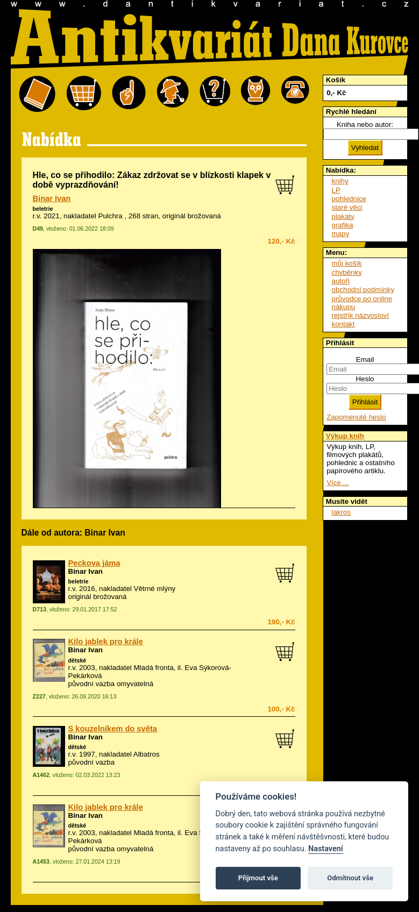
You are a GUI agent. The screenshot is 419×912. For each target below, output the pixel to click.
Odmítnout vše (350, 878)
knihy (340, 181)
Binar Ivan (52, 198)
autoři (341, 281)
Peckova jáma (94, 563)
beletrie (43, 208)
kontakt (343, 324)
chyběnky (347, 272)
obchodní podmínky (363, 290)
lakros (341, 512)
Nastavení (325, 848)
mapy (341, 234)
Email (365, 359)
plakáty (343, 216)
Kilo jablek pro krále (105, 641)
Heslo (365, 379)
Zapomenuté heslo (356, 417)
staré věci (347, 207)
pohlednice (349, 199)
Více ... (337, 483)
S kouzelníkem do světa (112, 728)
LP (336, 190)
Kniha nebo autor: (365, 124)
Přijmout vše (258, 878)
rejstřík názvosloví (360, 315)
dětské (77, 660)
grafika (342, 225)
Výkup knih (345, 436)
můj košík (347, 263)
